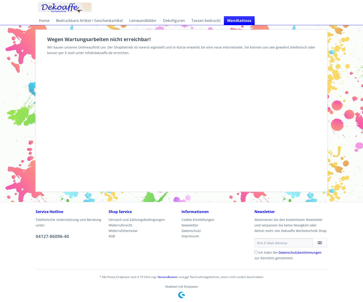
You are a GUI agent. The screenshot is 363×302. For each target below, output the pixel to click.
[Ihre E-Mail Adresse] (283, 242)
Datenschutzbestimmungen (300, 252)
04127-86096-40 (52, 236)
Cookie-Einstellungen (198, 219)
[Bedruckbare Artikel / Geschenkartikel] (89, 20)
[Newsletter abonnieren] (320, 242)
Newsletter (190, 225)
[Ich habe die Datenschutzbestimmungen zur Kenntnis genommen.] (255, 252)
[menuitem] (44, 20)
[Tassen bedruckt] (206, 20)
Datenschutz (191, 231)
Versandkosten (168, 277)
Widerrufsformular (123, 231)
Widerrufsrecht (120, 225)
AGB (112, 236)
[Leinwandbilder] (143, 20)
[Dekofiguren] (174, 20)
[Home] (44, 20)
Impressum (190, 236)
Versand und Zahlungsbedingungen (137, 219)
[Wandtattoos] (239, 20)
